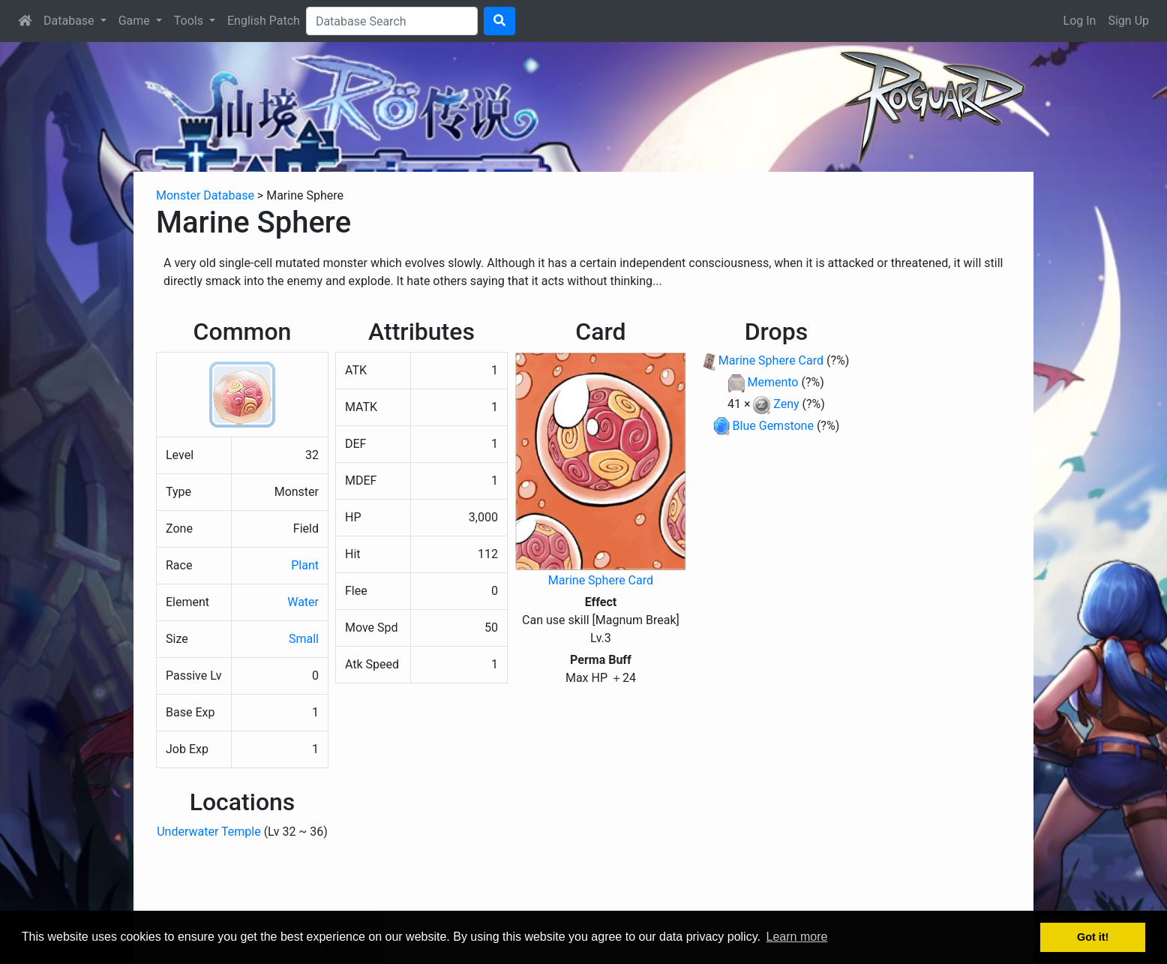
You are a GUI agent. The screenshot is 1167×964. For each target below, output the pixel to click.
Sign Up (1128, 21)
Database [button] (71, 21)
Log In (1080, 21)
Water (303, 602)
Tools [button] (190, 21)
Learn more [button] (797, 936)
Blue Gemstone (773, 426)
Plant (305, 565)
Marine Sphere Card (600, 580)
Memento (772, 382)
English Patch (263, 21)
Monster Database (205, 195)
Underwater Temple (208, 831)
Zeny (786, 404)
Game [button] (135, 21)
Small (304, 639)
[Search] (392, 21)
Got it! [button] (1092, 937)
